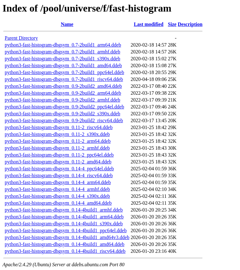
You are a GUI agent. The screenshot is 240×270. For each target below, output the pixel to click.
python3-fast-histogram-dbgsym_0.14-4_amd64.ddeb (58, 203)
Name (67, 24)
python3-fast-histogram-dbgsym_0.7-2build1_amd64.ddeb (63, 65)
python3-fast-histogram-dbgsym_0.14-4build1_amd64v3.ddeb (67, 237)
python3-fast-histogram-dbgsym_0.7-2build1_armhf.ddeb (62, 51)
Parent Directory (21, 38)
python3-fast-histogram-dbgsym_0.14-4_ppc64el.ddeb (59, 168)
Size (172, 24)
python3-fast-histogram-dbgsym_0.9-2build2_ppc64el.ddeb (64, 106)
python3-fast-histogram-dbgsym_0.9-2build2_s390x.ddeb (62, 113)
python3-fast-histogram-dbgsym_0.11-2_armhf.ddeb (57, 148)
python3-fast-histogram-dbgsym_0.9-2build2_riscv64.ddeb (64, 120)
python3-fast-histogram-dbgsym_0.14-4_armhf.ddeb (57, 189)
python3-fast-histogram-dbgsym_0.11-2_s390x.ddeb (57, 134)
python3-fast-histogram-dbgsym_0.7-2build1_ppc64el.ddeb (64, 72)
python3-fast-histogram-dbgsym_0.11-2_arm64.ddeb (58, 141)
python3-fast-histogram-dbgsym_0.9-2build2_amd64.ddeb (63, 86)
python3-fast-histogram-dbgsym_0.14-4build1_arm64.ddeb (64, 216)
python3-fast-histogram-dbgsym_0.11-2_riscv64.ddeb (58, 127)
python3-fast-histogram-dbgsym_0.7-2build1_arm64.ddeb (63, 45)
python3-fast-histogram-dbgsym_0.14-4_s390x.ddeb (57, 196)
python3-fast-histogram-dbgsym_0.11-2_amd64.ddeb (58, 161)
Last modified (148, 24)
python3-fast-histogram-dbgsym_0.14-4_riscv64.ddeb (59, 175)
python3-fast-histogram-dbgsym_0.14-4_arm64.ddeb (58, 182)
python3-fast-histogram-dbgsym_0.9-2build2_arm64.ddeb (63, 93)
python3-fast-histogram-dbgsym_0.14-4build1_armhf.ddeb (64, 209)
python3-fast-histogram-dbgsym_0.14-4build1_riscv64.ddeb (65, 251)
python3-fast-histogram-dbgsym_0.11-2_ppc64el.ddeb (59, 155)
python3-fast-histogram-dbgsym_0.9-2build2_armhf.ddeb (62, 99)
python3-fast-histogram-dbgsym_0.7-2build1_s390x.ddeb (62, 58)
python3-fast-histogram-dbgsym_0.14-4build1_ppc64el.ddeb (66, 230)
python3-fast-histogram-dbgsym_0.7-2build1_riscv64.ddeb (64, 79)
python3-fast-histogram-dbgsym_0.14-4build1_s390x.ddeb (64, 223)
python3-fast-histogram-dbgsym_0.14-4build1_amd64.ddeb (64, 244)
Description (190, 24)
